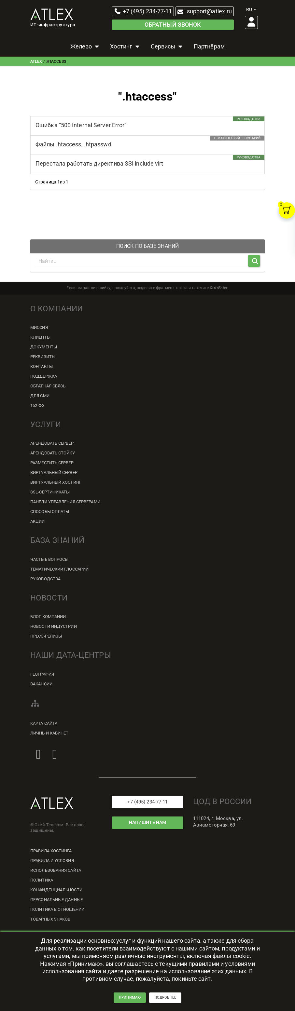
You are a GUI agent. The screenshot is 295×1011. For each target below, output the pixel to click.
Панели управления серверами (65, 501)
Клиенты (40, 337)
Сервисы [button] (167, 46)
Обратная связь (47, 386)
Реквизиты (42, 356)
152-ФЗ (37, 405)
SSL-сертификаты (50, 492)
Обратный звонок (173, 24)
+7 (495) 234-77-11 (143, 11)
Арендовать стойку (52, 453)
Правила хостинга (51, 850)
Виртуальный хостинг (55, 482)
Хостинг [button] (125, 46)
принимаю (130, 1000)
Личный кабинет (49, 733)
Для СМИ (39, 395)
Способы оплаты (49, 511)
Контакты (41, 366)
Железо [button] (85, 46)
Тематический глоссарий (59, 569)
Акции (37, 521)
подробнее (165, 1000)
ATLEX (36, 61)
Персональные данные (56, 899)
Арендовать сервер (52, 443)
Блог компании (48, 616)
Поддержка (43, 376)
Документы (43, 346)
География (42, 674)
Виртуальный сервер (53, 472)
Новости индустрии (53, 626)
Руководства (45, 578)
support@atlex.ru (204, 11)
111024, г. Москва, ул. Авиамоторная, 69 (218, 822)
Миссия (39, 327)
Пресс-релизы (46, 636)
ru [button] (251, 9)
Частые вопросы (49, 559)
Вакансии (41, 683)
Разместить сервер (52, 462)
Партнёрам (209, 46)
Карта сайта (43, 723)
